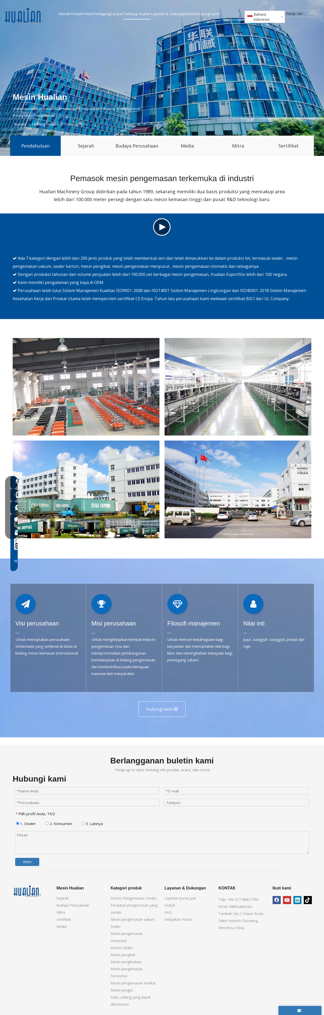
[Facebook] (277, 999)
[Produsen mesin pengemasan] (238, 588)
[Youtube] (287, 999)
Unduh (170, 1003)
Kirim (27, 960)
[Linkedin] (297, 999)
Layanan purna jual (180, 996)
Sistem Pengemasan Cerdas (134, 996)
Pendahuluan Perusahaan (35, 149)
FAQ (168, 1010)
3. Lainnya (92, 922)
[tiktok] (308, 999)
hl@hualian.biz (240, 1005)
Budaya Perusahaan (136, 146)
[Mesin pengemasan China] (86, 588)
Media (187, 146)
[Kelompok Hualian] (86, 485)
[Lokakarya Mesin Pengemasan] (238, 485)
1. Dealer (26, 922)
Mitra (238, 146)
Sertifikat (288, 146)
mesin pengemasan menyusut (141, 365)
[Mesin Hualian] (27, 990)
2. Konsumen (58, 922)
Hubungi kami (162, 807)
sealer (277, 356)
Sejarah (86, 146)
